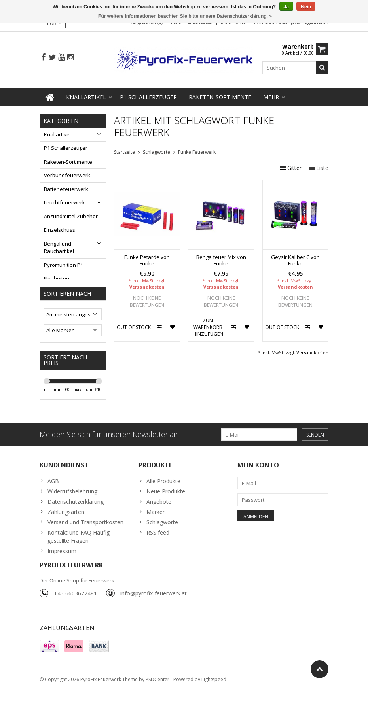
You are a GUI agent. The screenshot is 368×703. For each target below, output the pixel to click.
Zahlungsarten (65, 521)
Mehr (271, 95)
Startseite (124, 150)
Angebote (158, 510)
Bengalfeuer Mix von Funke (221, 259)
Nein (306, 6)
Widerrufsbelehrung (72, 500)
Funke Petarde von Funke (147, 259)
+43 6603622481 (75, 606)
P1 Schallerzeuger (148, 95)
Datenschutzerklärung (75, 510)
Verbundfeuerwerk (67, 174)
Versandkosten (147, 285)
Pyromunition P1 (63, 263)
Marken (156, 521)
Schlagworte (156, 150)
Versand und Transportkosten (85, 531)
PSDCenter (157, 693)
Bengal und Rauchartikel (59, 245)
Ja (286, 6)
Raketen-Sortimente (220, 95)
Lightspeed (213, 693)
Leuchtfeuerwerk (64, 201)
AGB (53, 490)
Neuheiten (56, 277)
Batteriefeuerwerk (66, 187)
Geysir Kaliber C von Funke (295, 259)
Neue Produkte (165, 500)
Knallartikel (86, 95)
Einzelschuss (59, 228)
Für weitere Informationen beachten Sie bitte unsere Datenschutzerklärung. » (185, 16)
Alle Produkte (163, 490)
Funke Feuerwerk (197, 150)
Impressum (61, 560)
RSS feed (157, 541)
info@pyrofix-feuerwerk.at (153, 606)
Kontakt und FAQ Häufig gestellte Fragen (78, 546)
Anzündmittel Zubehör (71, 214)
